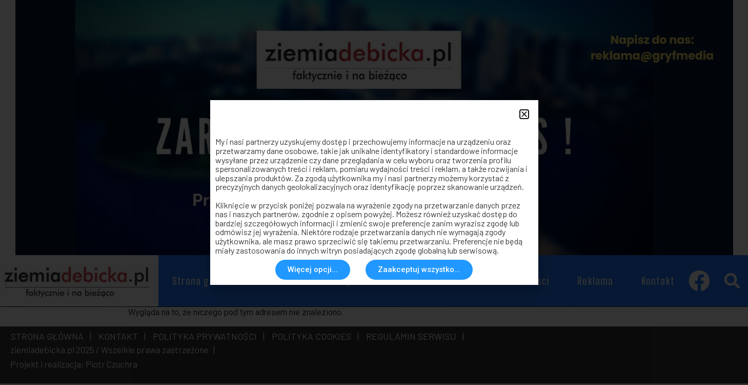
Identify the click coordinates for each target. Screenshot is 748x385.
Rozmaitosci (523, 282)
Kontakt (658, 282)
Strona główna (204, 282)
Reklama (595, 282)
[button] (732, 282)
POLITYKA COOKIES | (313, 337)
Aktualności (289, 282)
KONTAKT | (120, 337)
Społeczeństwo (374, 282)
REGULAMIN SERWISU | (413, 337)
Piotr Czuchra (111, 365)
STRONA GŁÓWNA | (51, 337)
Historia (452, 282)
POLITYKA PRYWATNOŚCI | (207, 337)
